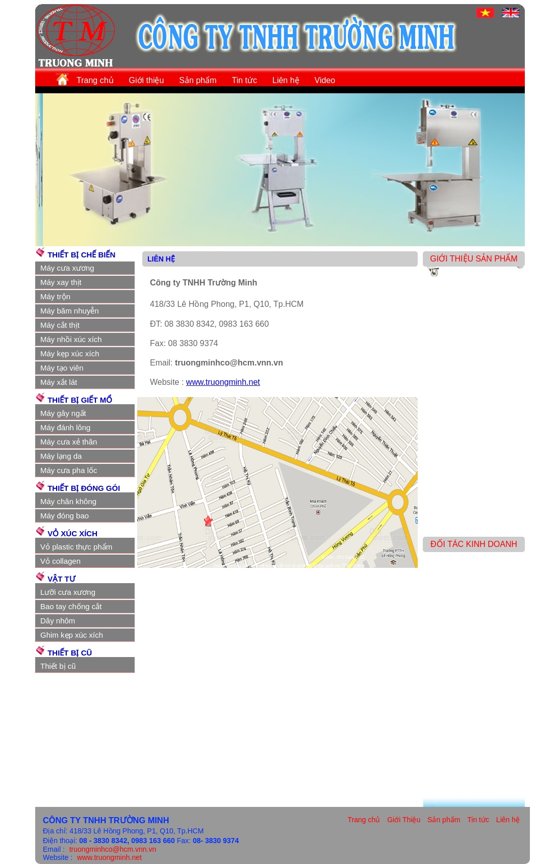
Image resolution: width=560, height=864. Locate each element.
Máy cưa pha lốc (68, 470)
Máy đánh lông (65, 427)
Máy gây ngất (63, 413)
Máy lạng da (61, 456)
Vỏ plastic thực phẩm (76, 546)
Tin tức (244, 80)
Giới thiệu (146, 80)
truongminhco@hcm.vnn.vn (113, 849)
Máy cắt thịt (60, 325)
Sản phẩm (197, 80)
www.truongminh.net (223, 382)
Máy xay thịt (61, 282)
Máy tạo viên (62, 367)
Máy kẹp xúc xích (69, 353)
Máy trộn (55, 296)
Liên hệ (285, 80)
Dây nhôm (57, 620)
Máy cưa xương (67, 268)
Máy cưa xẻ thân (68, 441)
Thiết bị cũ (58, 666)
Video (325, 80)
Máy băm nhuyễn (69, 310)
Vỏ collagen (60, 561)
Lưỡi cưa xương (67, 592)
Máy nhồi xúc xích (71, 339)
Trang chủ (95, 80)
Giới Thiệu (403, 820)
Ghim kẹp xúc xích (71, 635)
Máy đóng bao (64, 515)
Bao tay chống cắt (70, 606)
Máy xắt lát (58, 382)
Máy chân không (68, 501)
